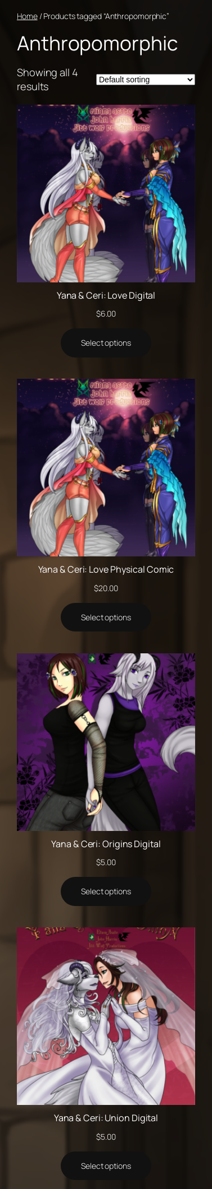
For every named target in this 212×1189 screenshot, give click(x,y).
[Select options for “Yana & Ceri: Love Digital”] (106, 342)
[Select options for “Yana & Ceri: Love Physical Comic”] (106, 617)
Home (27, 16)
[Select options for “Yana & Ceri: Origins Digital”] (106, 891)
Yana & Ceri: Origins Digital (105, 844)
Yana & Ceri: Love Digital (106, 295)
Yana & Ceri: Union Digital (106, 1118)
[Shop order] (145, 79)
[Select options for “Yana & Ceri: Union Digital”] (106, 1166)
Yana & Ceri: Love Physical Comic (106, 569)
